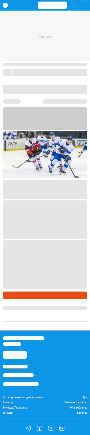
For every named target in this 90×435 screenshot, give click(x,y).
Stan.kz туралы (15, 366)
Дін (85, 397)
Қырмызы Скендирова (19, 308)
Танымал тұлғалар (75, 402)
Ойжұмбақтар (78, 407)
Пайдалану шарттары (21, 384)
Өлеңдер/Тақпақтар (15, 407)
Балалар (82, 412)
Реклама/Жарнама (18, 375)
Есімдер (8, 412)
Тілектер (8, 402)
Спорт (8, 295)
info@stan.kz (12, 344)
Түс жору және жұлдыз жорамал (23, 397)
